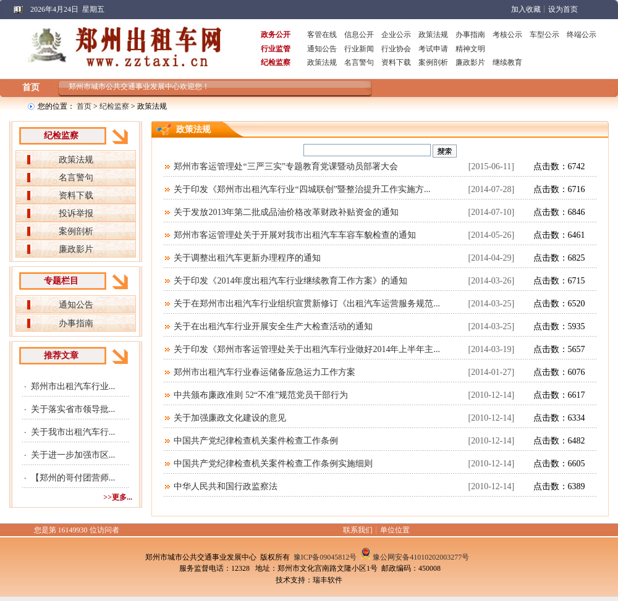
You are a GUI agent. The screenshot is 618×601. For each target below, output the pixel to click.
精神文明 (470, 48)
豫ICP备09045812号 (325, 557)
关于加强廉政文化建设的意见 (230, 417)
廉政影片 (470, 62)
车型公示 (544, 34)
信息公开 (359, 34)
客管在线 (322, 34)
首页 (31, 87)
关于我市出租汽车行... (73, 432)
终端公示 (581, 34)
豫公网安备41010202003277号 (421, 557)
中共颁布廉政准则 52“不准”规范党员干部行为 (261, 395)
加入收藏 (526, 9)
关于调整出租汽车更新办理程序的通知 (247, 258)
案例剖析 (433, 62)
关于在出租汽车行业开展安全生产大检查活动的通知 (273, 326)
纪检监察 (114, 106)
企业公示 (396, 34)
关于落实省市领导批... (73, 409)
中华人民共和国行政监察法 (225, 486)
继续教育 (507, 62)
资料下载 (396, 62)
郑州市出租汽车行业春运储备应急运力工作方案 (264, 372)
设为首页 (563, 9)
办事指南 (470, 34)
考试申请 (433, 48)
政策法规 (433, 34)
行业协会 (396, 48)
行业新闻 (359, 48)
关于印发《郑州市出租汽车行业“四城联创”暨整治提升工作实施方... (302, 189)
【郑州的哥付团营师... (73, 477)
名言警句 (359, 62)
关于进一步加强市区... (73, 455)
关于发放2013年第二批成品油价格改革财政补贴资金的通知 (286, 212)
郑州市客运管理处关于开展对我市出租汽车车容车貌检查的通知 (295, 235)
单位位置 (395, 530)
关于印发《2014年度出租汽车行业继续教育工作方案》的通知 (290, 280)
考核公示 (507, 34)
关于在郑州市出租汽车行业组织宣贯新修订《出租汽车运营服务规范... (307, 303)
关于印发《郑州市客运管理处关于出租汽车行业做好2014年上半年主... (307, 349)
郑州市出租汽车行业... (73, 386)
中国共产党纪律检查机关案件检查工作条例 (256, 440)
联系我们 (358, 530)
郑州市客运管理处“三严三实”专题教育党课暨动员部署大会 (285, 166)
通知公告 (322, 48)
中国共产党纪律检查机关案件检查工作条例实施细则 (273, 463)
